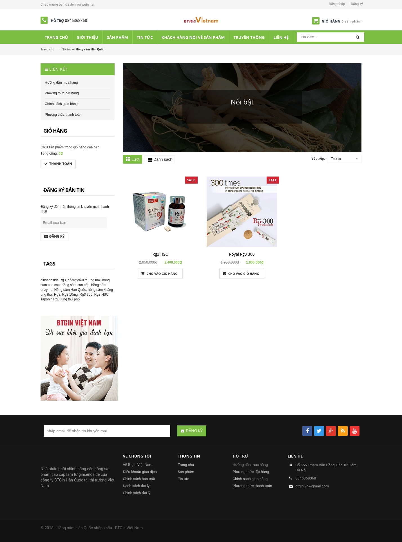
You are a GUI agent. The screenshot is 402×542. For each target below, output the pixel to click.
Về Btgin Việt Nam (138, 465)
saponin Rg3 (50, 299)
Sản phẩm (186, 472)
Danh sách (162, 159)
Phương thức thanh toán (252, 486)
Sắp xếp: (318, 158)
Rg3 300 (86, 294)
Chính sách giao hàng (250, 479)
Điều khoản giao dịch (140, 472)
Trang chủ (47, 49)
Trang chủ (186, 465)
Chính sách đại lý (137, 493)
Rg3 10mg (70, 294)
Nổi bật (67, 49)
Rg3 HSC (160, 254)
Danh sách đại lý (136, 486)
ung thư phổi (71, 299)
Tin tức (183, 479)
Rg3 (57, 294)
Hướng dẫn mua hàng (250, 465)
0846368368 (76, 20)
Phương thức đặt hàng (251, 472)
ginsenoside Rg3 (53, 280)
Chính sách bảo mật (139, 479)
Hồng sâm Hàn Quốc (70, 290)
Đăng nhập (337, 4)
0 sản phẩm (55, 147)
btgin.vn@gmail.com (312, 486)
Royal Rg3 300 (242, 254)
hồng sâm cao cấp (76, 285)
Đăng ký (357, 4)
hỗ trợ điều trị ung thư (84, 280)
